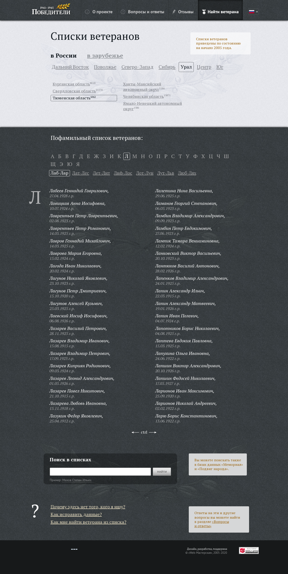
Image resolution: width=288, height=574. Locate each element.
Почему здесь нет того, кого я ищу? (88, 507)
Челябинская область (143, 96)
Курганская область (71, 84)
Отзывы (183, 11)
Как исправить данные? (76, 514)
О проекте (98, 11)
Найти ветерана (220, 11)
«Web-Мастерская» (200, 552)
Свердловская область (74, 91)
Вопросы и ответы (142, 11)
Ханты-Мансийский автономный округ (142, 86)
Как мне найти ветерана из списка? (88, 522)
